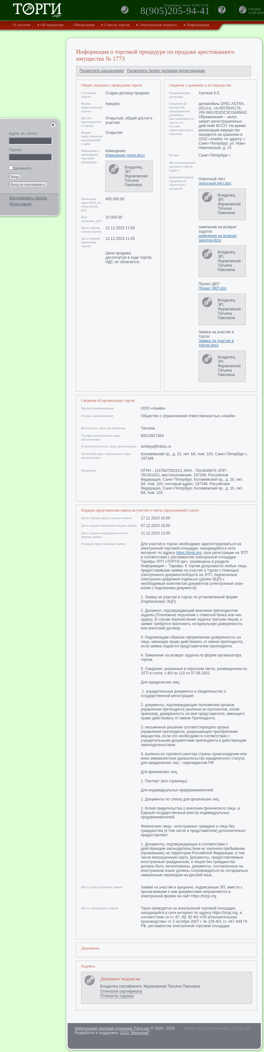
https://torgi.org (188, 553)
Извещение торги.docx (125, 155)
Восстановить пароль (28, 198)
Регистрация (20, 204)
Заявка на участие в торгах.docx (216, 343)
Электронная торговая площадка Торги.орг (112, 1028)
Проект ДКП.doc (213, 288)
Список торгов (117, 24)
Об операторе (52, 24)
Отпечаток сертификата (121, 991)
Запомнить (20, 168)
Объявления (84, 24)
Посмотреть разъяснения (102, 71)
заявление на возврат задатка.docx (218, 238)
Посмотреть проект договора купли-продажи (166, 71)
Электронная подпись (158, 24)
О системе (22, 24)
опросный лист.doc (215, 183)
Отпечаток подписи (117, 996)
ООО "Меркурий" (135, 1033)
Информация (198, 24)
